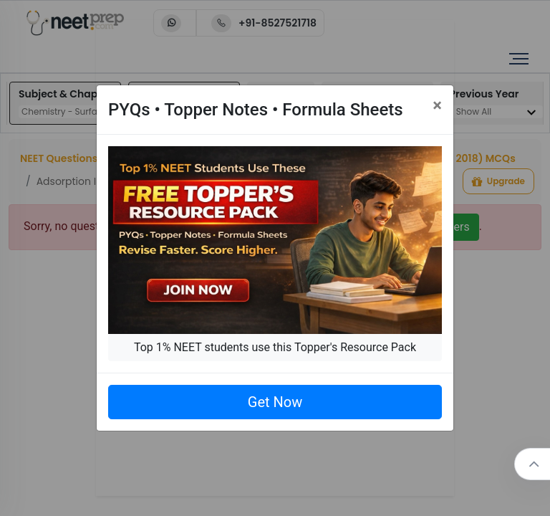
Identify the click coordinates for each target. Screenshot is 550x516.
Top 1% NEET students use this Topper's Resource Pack (275, 347)
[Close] (437, 105)
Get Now (275, 402)
